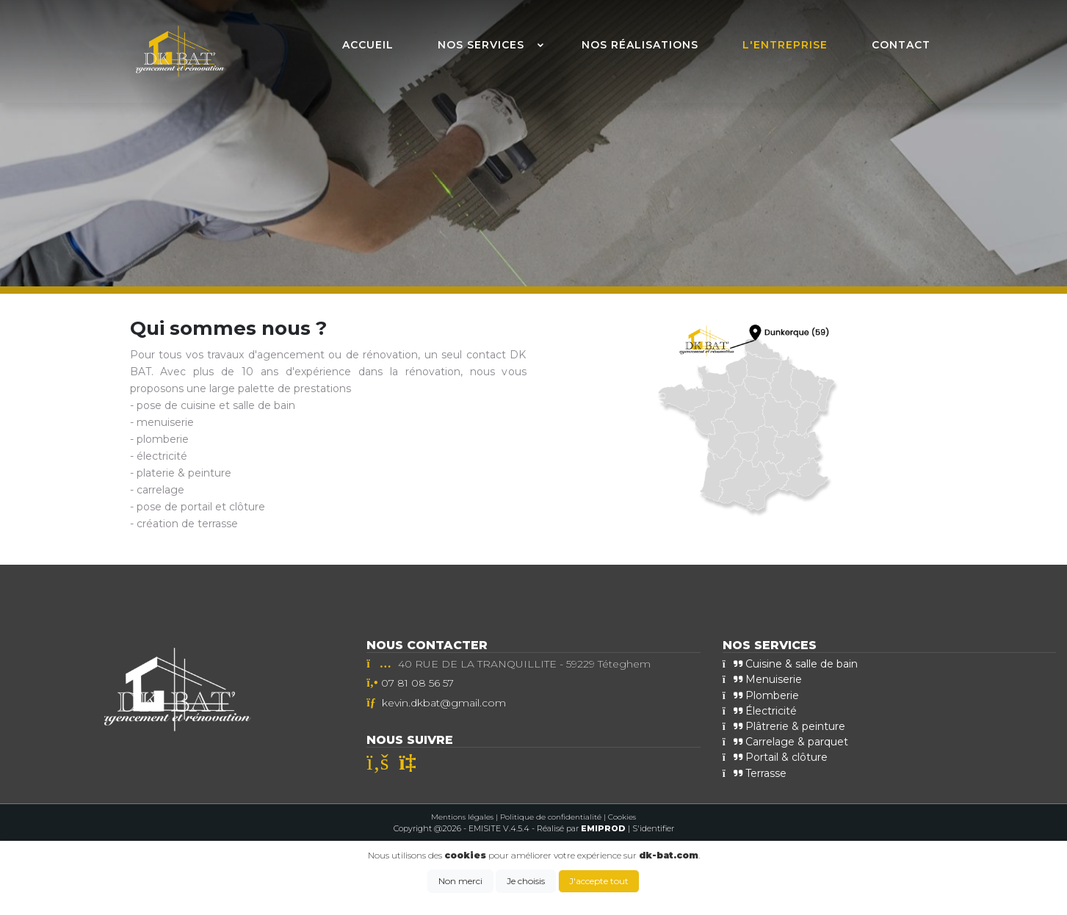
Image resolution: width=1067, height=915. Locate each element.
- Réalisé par (580, 828)
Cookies (622, 817)
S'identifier (653, 828)
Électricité (760, 710)
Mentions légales (462, 817)
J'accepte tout (599, 880)
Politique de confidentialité (550, 817)
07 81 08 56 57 (417, 683)
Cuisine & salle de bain (790, 663)
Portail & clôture (775, 757)
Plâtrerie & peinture (784, 726)
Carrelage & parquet (785, 741)
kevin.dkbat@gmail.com (444, 702)
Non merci (460, 880)
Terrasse (754, 772)
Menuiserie (762, 679)
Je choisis (526, 880)
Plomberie (761, 695)
